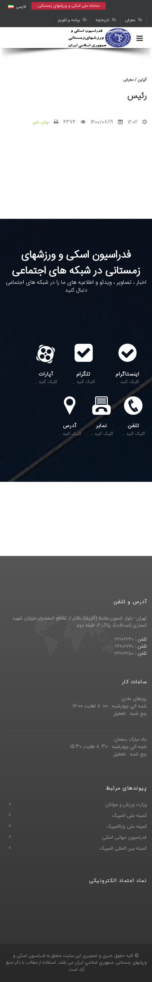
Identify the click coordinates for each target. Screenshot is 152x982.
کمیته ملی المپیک (129, 816)
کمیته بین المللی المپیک (123, 848)
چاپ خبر (41, 122)
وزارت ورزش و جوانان (126, 805)
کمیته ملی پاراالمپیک (126, 826)
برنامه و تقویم (72, 20)
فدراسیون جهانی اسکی (124, 837)
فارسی (17, 6)
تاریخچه (106, 20)
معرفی (134, 20)
